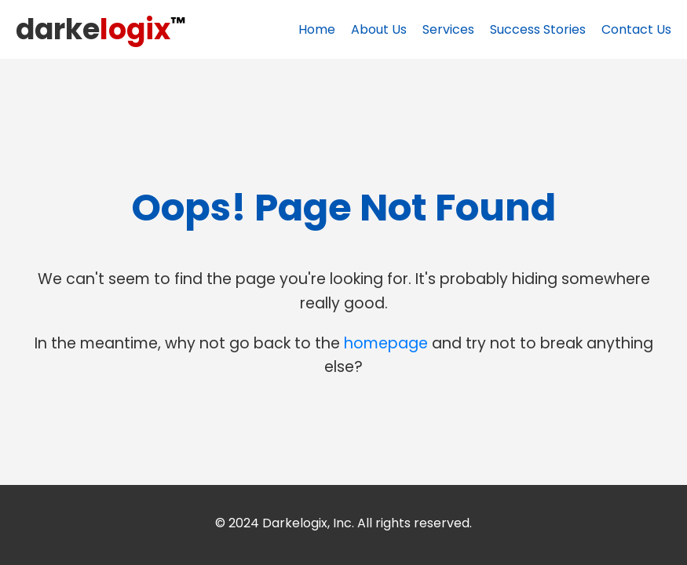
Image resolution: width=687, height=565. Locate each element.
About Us (379, 29)
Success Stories (538, 29)
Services (448, 29)
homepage (386, 343)
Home (316, 29)
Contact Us (636, 29)
